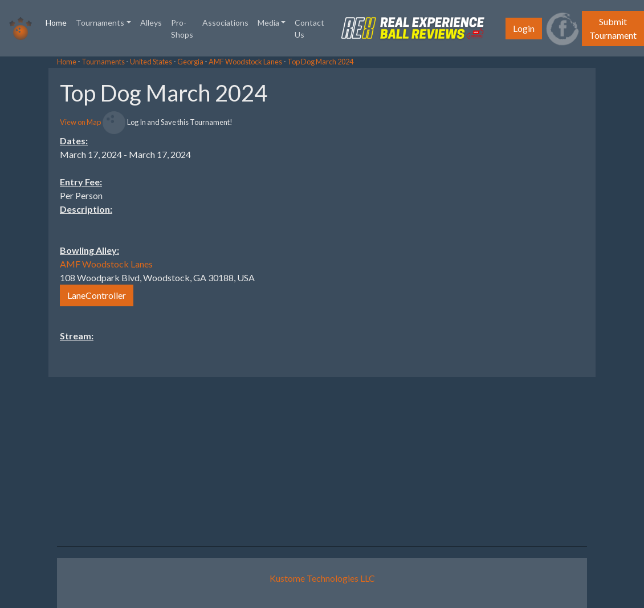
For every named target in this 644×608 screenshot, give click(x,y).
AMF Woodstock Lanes (245, 61)
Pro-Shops (182, 28)
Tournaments (103, 61)
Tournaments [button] (100, 22)
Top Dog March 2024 (320, 61)
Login (524, 28)
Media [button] (268, 22)
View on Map (80, 122)
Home (58, 21)
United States (151, 61)
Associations (225, 22)
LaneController (96, 295)
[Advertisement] (553, 239)
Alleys (151, 22)
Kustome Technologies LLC (322, 578)
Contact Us (309, 28)
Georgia (190, 61)
